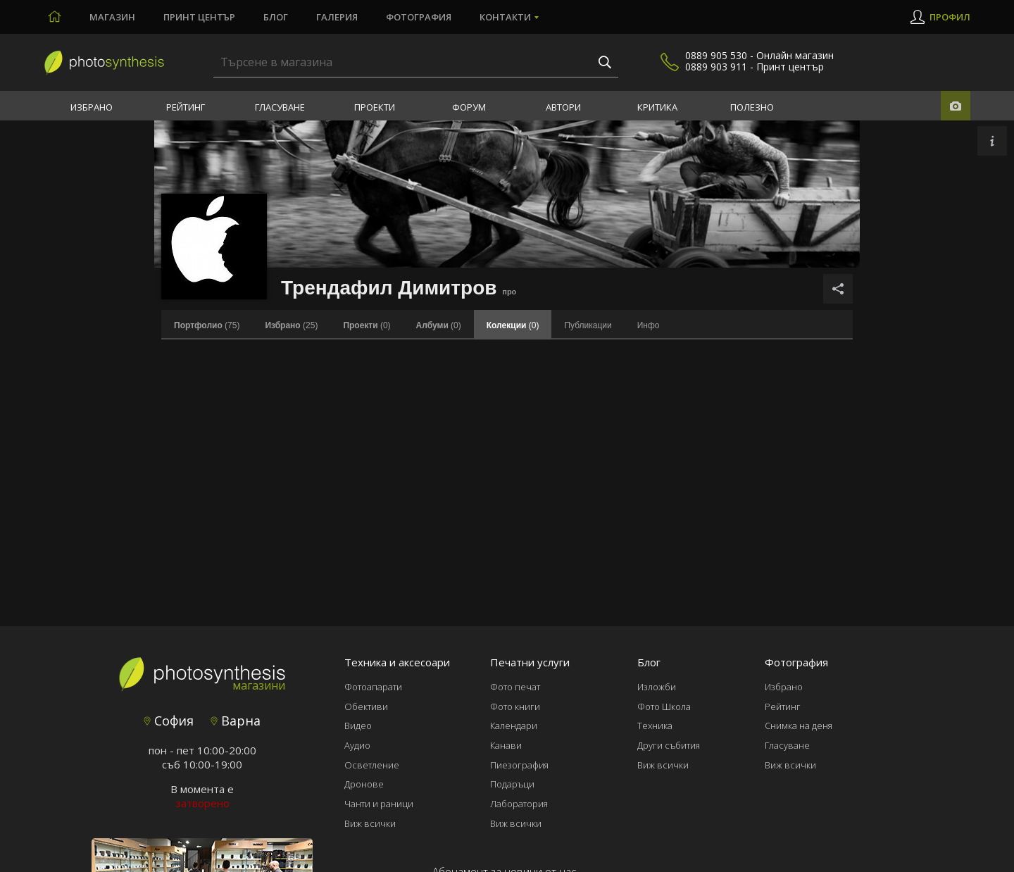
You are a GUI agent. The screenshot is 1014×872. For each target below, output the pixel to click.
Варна (236, 720)
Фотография (418, 17)
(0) (366, 325)
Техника (654, 725)
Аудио (357, 745)
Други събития (668, 745)
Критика (657, 107)
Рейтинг (185, 107)
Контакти (505, 17)
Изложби (656, 686)
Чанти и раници (378, 803)
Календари (513, 725)
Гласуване (280, 107)
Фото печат (515, 686)
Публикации (587, 325)
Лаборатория (519, 803)
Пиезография (519, 765)
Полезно (752, 107)
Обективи (366, 706)
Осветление (371, 765)
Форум (469, 107)
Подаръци (512, 784)
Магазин (112, 17)
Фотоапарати (373, 686)
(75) (206, 325)
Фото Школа (664, 706)
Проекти (374, 107)
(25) (291, 325)
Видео (358, 725)
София (169, 720)
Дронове (364, 784)
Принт (199, 17)
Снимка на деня (798, 725)
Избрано (91, 107)
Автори (563, 107)
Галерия (337, 17)
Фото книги (515, 706)
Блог (275, 17)
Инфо (648, 325)
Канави (506, 745)
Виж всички (370, 823)
